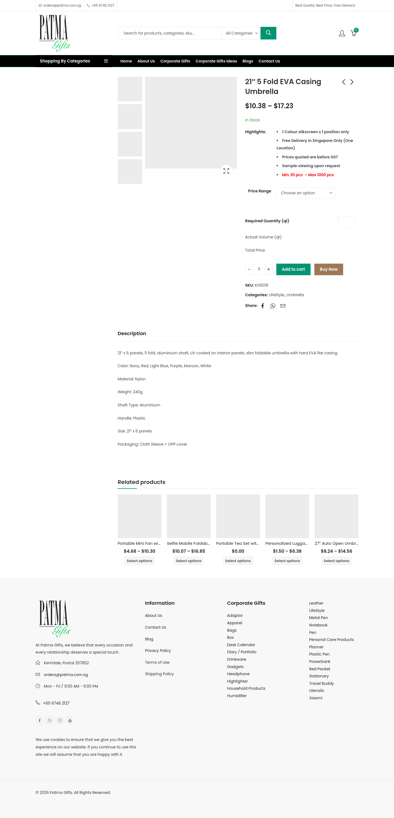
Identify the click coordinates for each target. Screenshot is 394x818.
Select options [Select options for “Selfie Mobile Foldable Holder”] (188, 560)
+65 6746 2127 (56, 703)
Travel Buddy (321, 683)
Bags (232, 630)
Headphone (238, 674)
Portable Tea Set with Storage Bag (250, 543)
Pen (312, 632)
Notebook (318, 625)
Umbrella (295, 295)
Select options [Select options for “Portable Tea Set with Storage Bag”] (238, 560)
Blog (149, 639)
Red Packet (319, 669)
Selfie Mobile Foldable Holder (196, 543)
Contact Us (155, 627)
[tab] (132, 333)
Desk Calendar (241, 645)
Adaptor (235, 615)
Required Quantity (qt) (267, 221)
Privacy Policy (158, 650)
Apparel (234, 623)
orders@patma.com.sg (66, 674)
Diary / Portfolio (241, 652)
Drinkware (236, 659)
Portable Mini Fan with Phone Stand (153, 543)
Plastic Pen (319, 654)
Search (268, 33)
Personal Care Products (331, 639)
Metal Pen (318, 617)
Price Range (259, 191)
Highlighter (237, 681)
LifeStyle (276, 295)
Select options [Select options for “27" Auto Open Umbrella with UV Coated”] (336, 560)
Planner (316, 647)
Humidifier (237, 696)
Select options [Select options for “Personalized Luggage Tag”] (287, 560)
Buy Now (329, 269)
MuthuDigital (86, 800)
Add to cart (293, 269)
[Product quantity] (259, 269)
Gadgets (235, 666)
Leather (316, 603)
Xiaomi (315, 698)
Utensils (316, 690)
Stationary (319, 676)
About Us (153, 615)
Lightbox (226, 171)
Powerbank (320, 661)
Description (132, 333)
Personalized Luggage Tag (292, 543)
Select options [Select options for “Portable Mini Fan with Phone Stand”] (139, 560)
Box (230, 637)
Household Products (246, 688)
